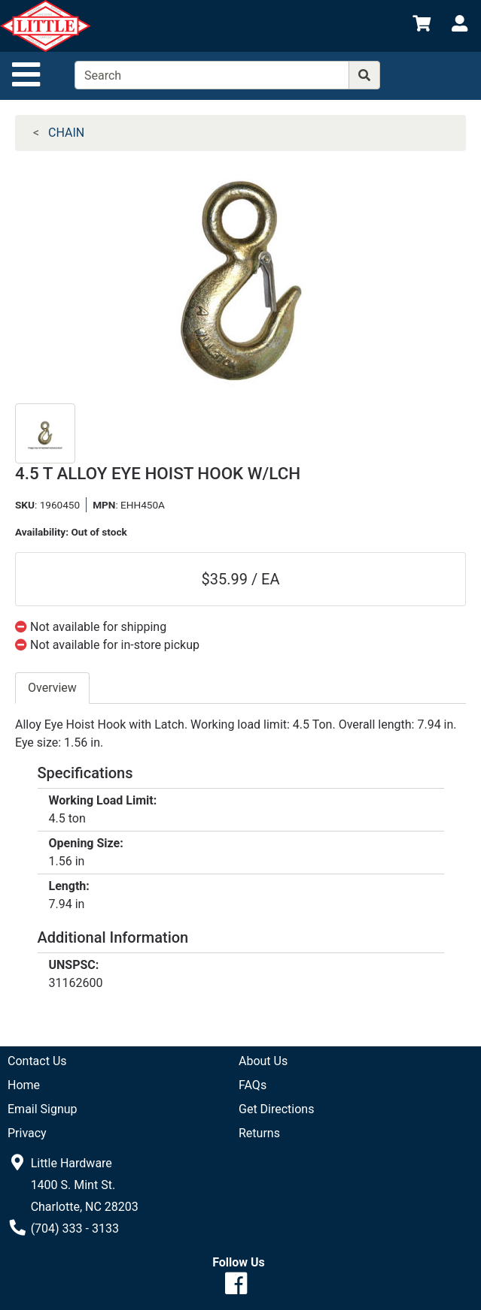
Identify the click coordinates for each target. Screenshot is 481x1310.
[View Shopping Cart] (422, 26)
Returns (259, 1133)
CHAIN (66, 132)
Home (24, 1085)
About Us (263, 1061)
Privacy (27, 1133)
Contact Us (37, 1061)
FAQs (252, 1085)
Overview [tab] (52, 688)
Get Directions (276, 1109)
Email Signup (43, 1109)
